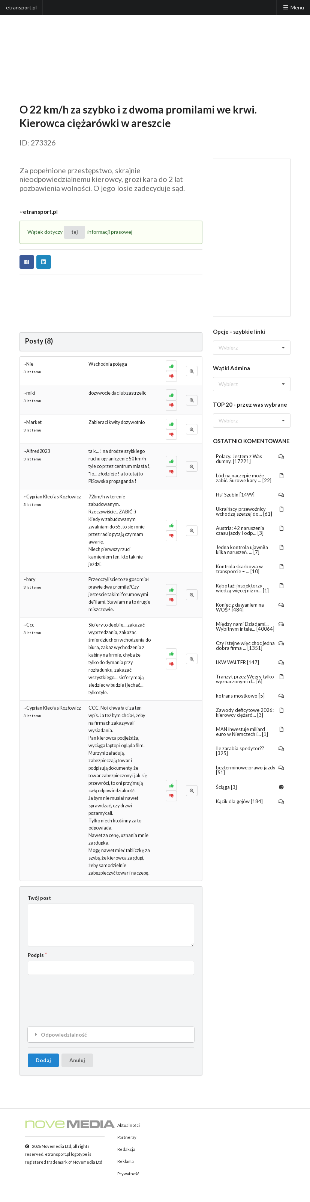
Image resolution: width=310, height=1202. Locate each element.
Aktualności (128, 1125)
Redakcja (126, 1149)
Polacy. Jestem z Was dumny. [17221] (250, 458)
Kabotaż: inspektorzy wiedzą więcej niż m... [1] (250, 588)
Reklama (125, 1161)
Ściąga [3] (250, 787)
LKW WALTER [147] (250, 662)
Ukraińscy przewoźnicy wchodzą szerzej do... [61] (250, 511)
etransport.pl (21, 7)
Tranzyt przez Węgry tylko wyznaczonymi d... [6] (250, 679)
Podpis (36, 955)
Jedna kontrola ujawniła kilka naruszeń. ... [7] (250, 549)
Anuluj (77, 1060)
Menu (293, 7)
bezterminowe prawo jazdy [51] (250, 769)
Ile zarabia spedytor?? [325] (250, 750)
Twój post (39, 898)
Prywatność (128, 1173)
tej (74, 232)
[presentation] (85, 995)
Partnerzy (126, 1137)
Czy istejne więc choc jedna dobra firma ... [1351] (250, 645)
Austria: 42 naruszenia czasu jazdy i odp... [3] (250, 530)
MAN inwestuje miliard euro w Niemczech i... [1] (250, 731)
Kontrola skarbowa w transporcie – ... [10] (250, 568)
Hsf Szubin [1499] (250, 495)
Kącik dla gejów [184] (250, 801)
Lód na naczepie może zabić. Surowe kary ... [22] (250, 477)
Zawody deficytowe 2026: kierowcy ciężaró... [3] (250, 712)
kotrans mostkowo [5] (250, 696)
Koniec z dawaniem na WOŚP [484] (250, 607)
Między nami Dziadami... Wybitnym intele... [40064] (250, 626)
